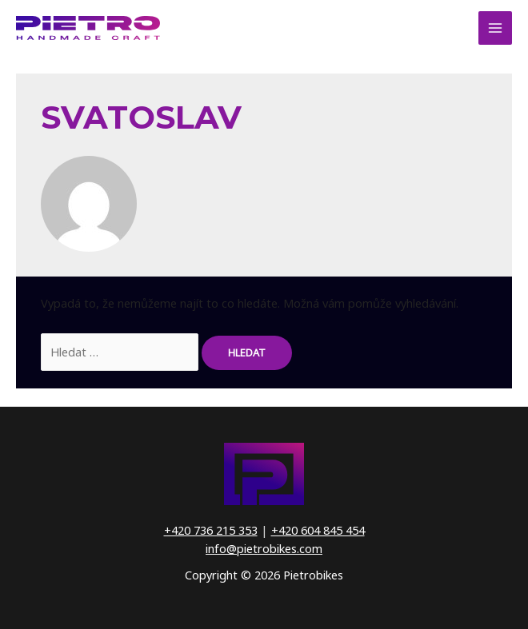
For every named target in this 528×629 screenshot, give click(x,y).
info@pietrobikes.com (264, 548)
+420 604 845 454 (318, 530)
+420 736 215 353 (211, 530)
